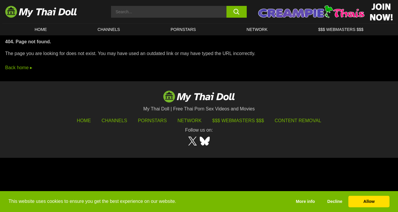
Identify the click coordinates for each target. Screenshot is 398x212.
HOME (41, 29)
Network (257, 29)
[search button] (236, 12)
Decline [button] (334, 201)
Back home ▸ (18, 67)
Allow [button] (369, 201)
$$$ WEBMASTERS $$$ (340, 29)
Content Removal (298, 120)
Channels (114, 120)
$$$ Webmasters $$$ (238, 120)
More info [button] (305, 201)
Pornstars (183, 29)
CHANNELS (109, 29)
